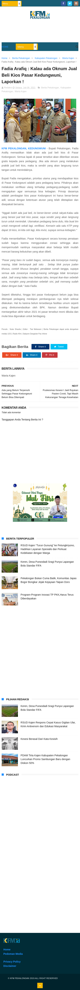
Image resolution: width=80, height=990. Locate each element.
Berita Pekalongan (50, 87)
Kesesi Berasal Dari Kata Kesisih (39, 738)
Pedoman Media (13, 953)
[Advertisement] (40, 651)
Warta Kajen (21, 91)
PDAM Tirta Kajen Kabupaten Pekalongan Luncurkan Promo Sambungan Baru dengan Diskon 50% (45, 759)
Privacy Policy (12, 961)
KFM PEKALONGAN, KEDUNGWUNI (24, 148)
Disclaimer (9, 966)
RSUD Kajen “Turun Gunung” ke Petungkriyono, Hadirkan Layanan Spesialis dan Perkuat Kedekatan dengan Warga (48, 549)
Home (5, 47)
